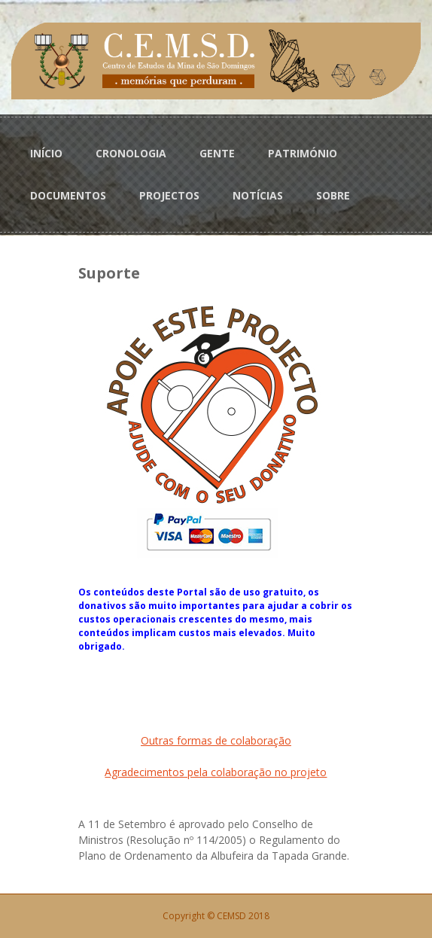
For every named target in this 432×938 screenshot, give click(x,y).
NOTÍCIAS (258, 195)
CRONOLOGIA (131, 153)
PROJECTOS (169, 195)
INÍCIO (46, 153)
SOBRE (333, 195)
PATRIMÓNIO (302, 153)
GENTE (217, 153)
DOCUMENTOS (68, 195)
